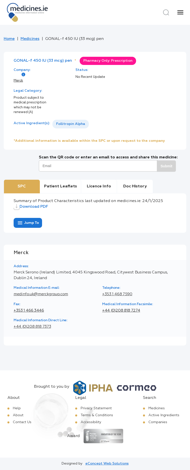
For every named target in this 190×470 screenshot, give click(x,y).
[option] (70, 124)
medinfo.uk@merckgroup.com (41, 294)
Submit (166, 166)
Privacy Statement (96, 408)
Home (9, 39)
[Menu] (180, 12)
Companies (157, 422)
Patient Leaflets (60, 186)
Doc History (135, 186)
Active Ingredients (163, 415)
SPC (22, 186)
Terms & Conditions (97, 415)
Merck (18, 80)
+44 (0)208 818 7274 (121, 311)
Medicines (30, 39)
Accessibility (91, 422)
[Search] (166, 12)
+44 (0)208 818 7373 (32, 327)
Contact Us (22, 422)
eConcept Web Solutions (107, 463)
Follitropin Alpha (70, 124)
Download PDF (31, 207)
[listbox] (70, 124)
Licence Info (99, 186)
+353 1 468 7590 (117, 294)
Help (17, 408)
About (18, 415)
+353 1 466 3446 (29, 311)
